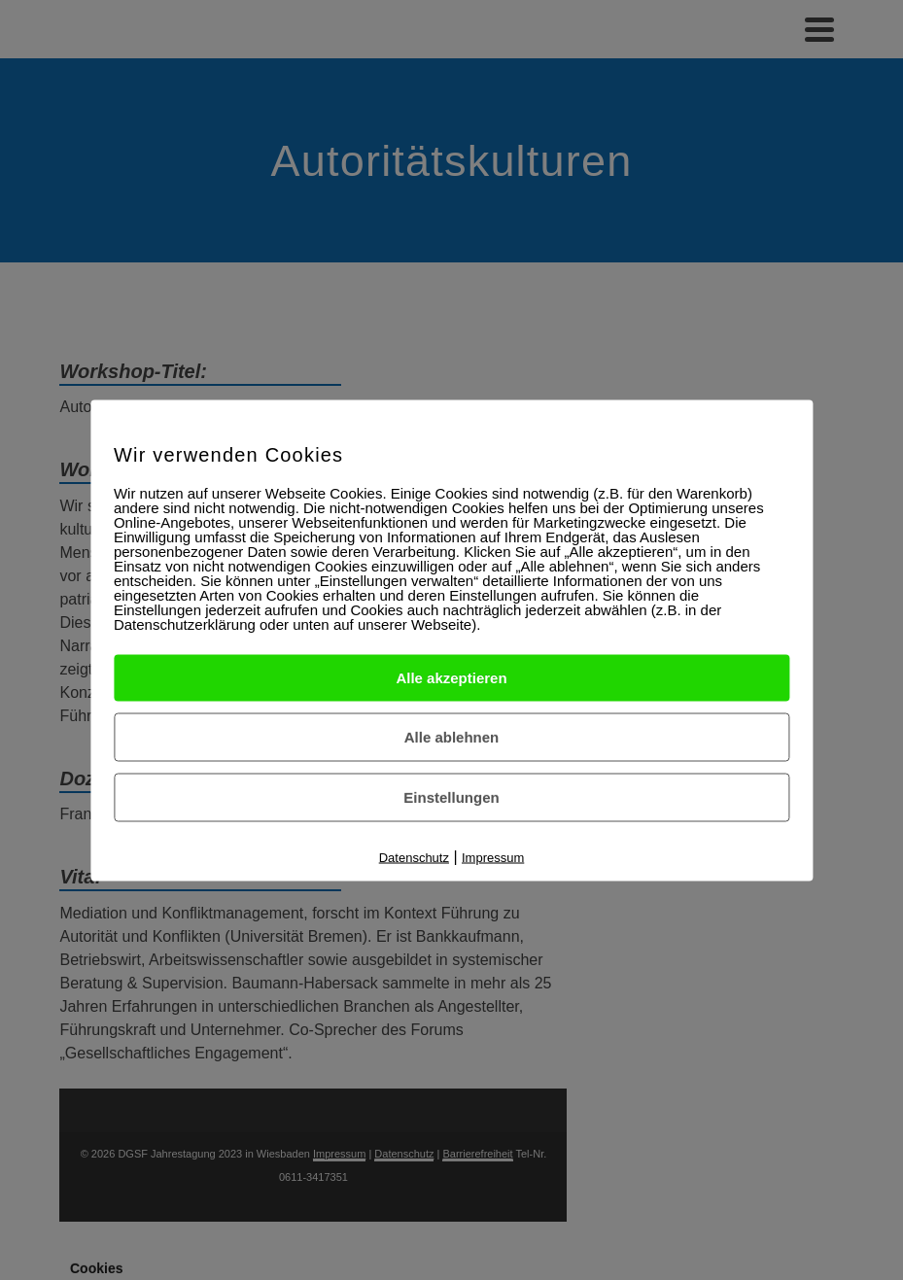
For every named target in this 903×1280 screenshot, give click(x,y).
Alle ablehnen (452, 736)
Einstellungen (451, 796)
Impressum (493, 856)
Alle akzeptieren (451, 677)
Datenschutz (414, 856)
